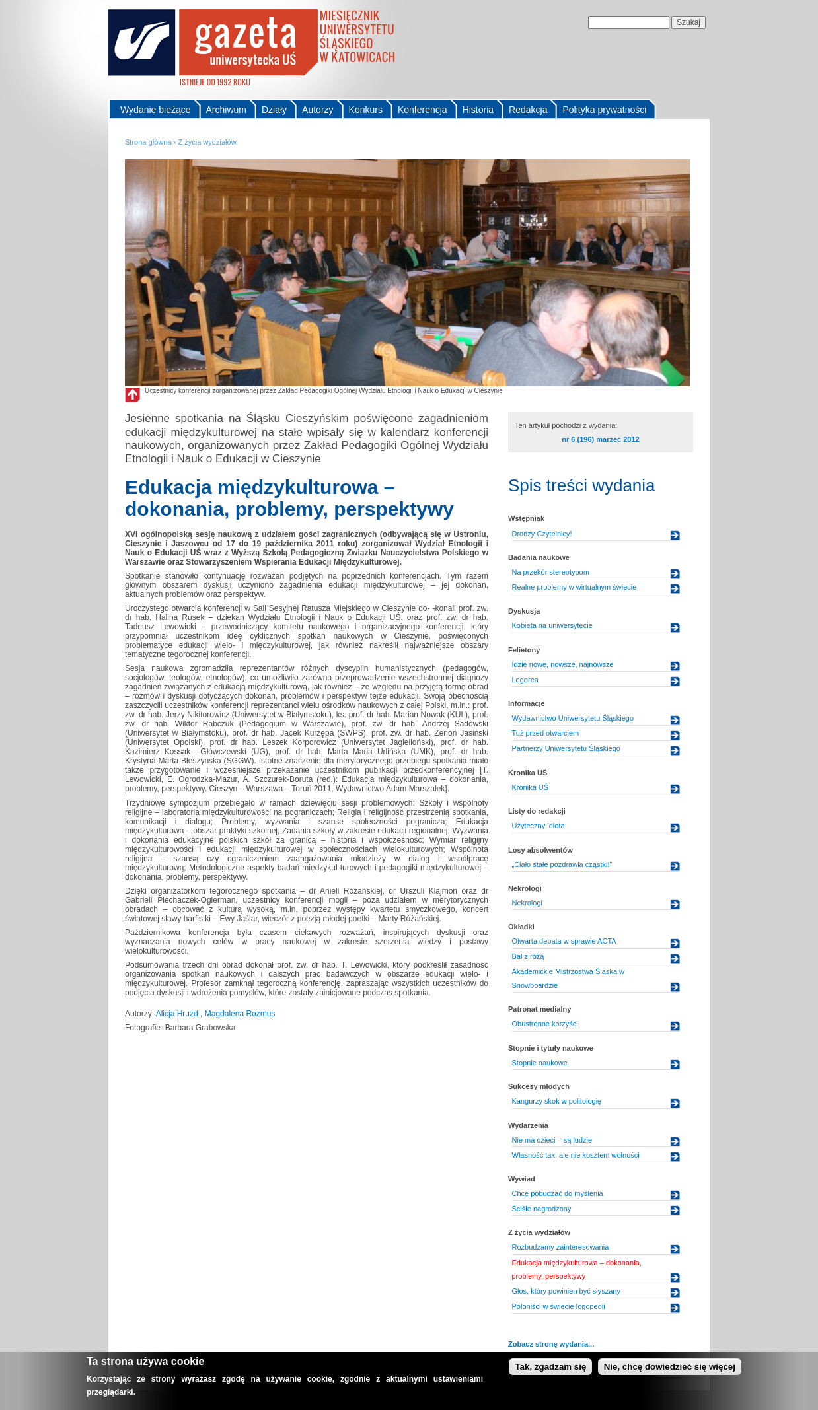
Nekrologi (527, 903)
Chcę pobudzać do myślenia (557, 1193)
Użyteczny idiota (538, 825)
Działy (274, 109)
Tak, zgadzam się (550, 1368)
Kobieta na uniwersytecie (552, 625)
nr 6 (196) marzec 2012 (600, 439)
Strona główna (148, 142)
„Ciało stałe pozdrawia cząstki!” (562, 864)
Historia (478, 109)
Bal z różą (528, 956)
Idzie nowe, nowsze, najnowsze (563, 664)
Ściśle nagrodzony (542, 1209)
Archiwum (226, 109)
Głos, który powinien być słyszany (566, 1291)
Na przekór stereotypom (550, 572)
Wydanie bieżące (155, 109)
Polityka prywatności (604, 109)
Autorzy (317, 109)
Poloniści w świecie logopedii (558, 1306)
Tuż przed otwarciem (545, 733)
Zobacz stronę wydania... (551, 1344)
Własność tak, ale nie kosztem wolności (576, 1155)
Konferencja (422, 109)
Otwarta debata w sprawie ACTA (564, 941)
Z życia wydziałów (207, 142)
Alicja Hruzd (178, 1013)
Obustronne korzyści (545, 1024)
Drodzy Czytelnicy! (542, 534)
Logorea (525, 680)
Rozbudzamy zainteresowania (560, 1247)
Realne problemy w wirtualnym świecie (574, 587)
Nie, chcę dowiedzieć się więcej (669, 1368)
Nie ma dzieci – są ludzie (552, 1140)
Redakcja (528, 109)
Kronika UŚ (530, 787)
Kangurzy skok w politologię (557, 1101)
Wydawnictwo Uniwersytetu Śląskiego (573, 718)
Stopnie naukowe (540, 1063)
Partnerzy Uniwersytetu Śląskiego (566, 748)
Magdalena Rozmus (240, 1013)
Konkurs (366, 109)
